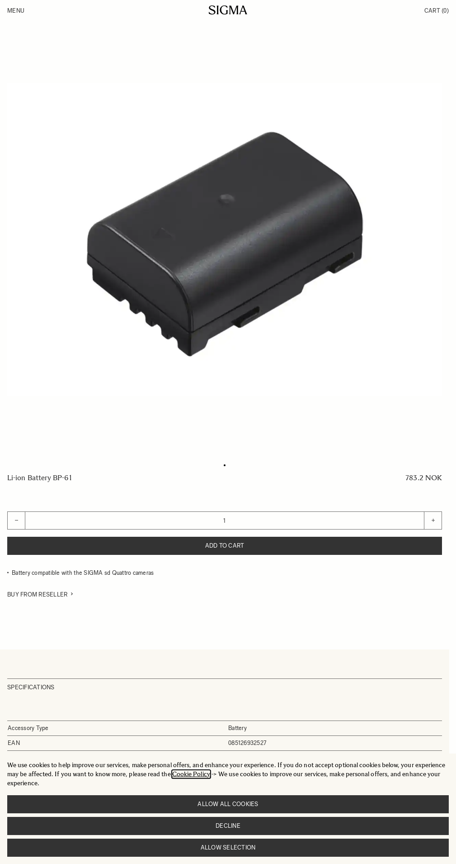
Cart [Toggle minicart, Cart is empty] (436, 10)
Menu (15, 10)
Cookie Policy (191, 774)
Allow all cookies (227, 804)
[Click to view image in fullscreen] (224, 239)
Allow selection (228, 847)
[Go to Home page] (228, 9)
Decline (228, 825)
